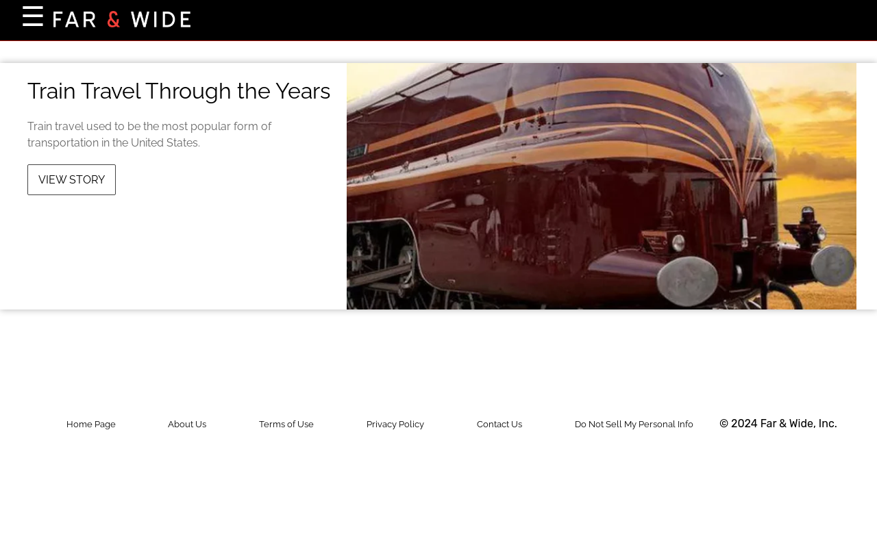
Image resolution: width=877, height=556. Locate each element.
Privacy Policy (395, 424)
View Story (71, 179)
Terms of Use (286, 424)
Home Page (91, 424)
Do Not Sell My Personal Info (634, 424)
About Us (187, 424)
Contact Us (499, 424)
